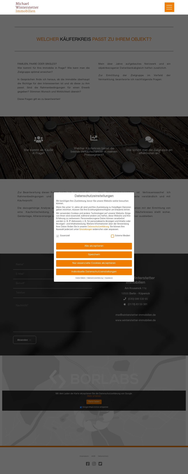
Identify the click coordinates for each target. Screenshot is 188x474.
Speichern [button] (94, 254)
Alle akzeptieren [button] (94, 246)
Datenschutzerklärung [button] (95, 278)
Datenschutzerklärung (98, 227)
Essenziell (63, 236)
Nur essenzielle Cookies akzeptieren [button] (94, 263)
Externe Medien (120, 236)
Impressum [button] (109, 278)
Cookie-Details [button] (80, 278)
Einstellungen (85, 230)
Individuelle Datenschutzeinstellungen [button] (94, 272)
